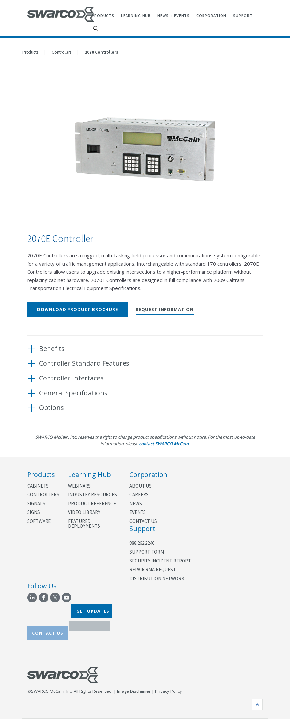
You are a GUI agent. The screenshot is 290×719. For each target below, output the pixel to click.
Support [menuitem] (243, 15)
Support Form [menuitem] (146, 551)
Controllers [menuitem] (42, 494)
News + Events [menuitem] (173, 15)
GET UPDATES (92, 611)
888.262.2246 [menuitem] (141, 543)
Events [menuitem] (137, 512)
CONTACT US (47, 633)
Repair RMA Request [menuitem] (152, 569)
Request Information (165, 309)
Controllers (61, 52)
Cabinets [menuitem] (37, 485)
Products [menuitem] (103, 15)
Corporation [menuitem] (211, 15)
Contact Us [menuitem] (143, 521)
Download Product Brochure (77, 309)
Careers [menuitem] (139, 494)
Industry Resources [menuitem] (92, 494)
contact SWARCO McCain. (164, 444)
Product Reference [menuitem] (92, 503)
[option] (145, 149)
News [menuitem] (135, 503)
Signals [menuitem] (36, 503)
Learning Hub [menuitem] (136, 15)
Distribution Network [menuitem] (156, 578)
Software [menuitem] (39, 521)
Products (30, 52)
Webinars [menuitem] (79, 485)
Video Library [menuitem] (84, 512)
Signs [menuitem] (33, 512)
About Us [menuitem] (140, 485)
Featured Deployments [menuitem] (84, 523)
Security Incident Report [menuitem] (160, 560)
